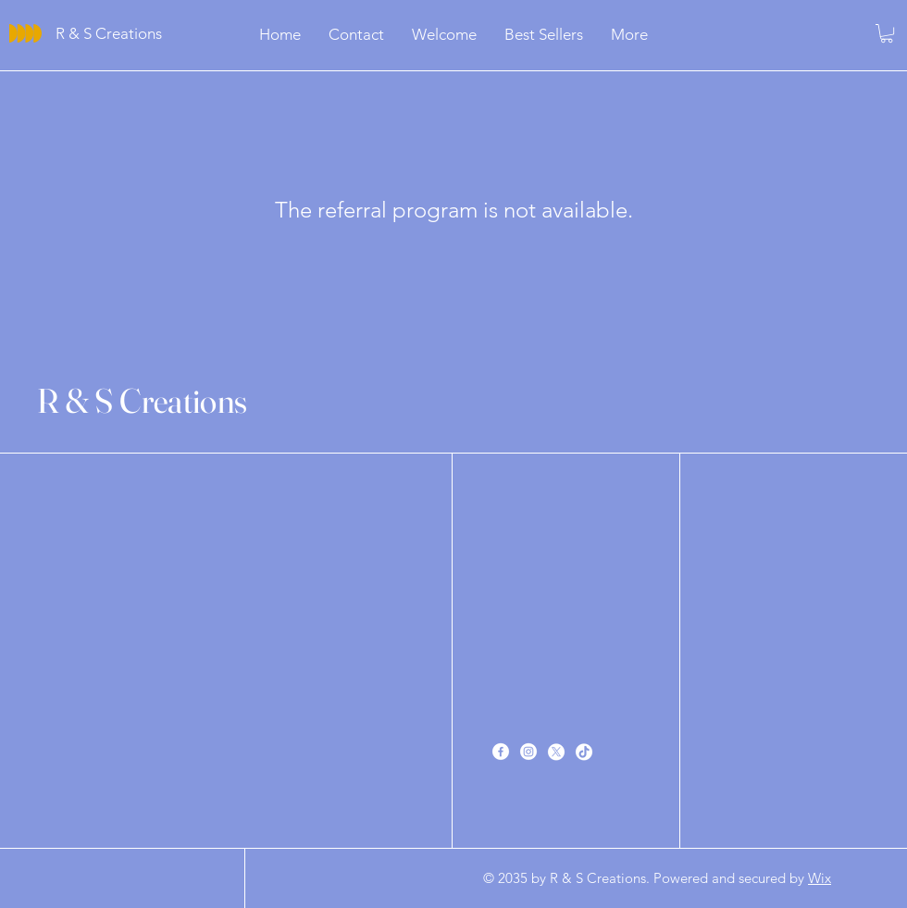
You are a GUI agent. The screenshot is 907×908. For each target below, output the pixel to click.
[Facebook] (501, 751)
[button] (887, 33)
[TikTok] (584, 751)
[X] (556, 751)
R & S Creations (142, 400)
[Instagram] (528, 751)
